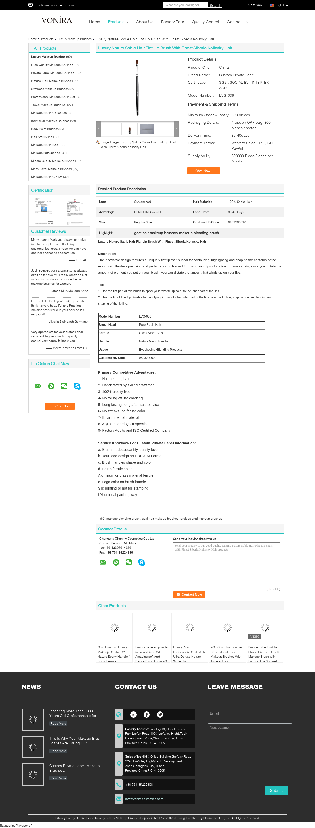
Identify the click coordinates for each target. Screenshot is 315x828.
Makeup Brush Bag (44, 145)
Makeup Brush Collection (49, 113)
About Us (144, 21)
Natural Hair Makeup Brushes (52, 81)
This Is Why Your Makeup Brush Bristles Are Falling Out (75, 740)
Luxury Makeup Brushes (75, 39)
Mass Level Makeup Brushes (51, 169)
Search (215, 6)
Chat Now (206, 170)
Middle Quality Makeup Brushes (53, 161)
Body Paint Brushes (45, 129)
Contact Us (237, 21)
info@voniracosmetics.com (55, 5)
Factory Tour (172, 21)
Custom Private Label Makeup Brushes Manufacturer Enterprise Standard (74, 768)
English (281, 5)
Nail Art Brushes (42, 137)
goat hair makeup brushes (160, 518)
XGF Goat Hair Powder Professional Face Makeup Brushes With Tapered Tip (226, 654)
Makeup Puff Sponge (45, 153)
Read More (58, 723)
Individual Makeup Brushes (50, 121)
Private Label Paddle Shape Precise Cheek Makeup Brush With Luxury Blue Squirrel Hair (263, 656)
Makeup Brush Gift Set (46, 177)
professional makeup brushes (201, 518)
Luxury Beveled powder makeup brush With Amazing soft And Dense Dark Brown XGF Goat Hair (152, 656)
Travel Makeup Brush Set (48, 105)
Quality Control (205, 21)
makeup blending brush (123, 518)
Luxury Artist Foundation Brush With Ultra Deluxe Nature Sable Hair (189, 654)
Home (94, 21)
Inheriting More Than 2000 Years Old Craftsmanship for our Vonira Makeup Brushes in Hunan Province (74, 714)
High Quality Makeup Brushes (52, 65)
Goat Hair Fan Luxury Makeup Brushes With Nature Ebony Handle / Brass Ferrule (113, 654)
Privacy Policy (65, 818)
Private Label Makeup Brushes (52, 73)
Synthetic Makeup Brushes (50, 89)
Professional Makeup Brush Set (53, 97)
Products (116, 21)
